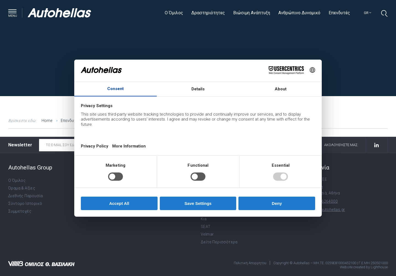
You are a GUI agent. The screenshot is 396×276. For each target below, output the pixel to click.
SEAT (206, 226)
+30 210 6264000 (322, 201)
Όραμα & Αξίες (21, 188)
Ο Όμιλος (174, 12)
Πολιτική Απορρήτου (250, 263)
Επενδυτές (339, 12)
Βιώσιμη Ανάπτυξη (251, 12)
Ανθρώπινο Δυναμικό (299, 12)
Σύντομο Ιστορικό (25, 203)
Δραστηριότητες (208, 12)
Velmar (207, 234)
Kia (204, 219)
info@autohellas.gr (327, 209)
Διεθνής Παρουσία (25, 196)
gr (367, 13)
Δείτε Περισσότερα (219, 242)
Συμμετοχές (19, 211)
